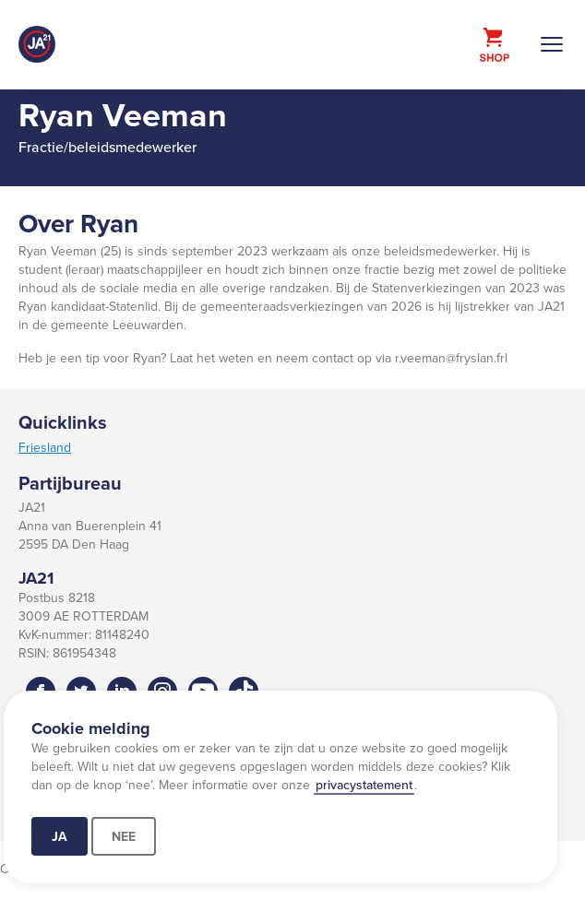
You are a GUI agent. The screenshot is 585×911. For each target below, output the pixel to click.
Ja (59, 836)
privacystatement (364, 784)
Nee (124, 836)
